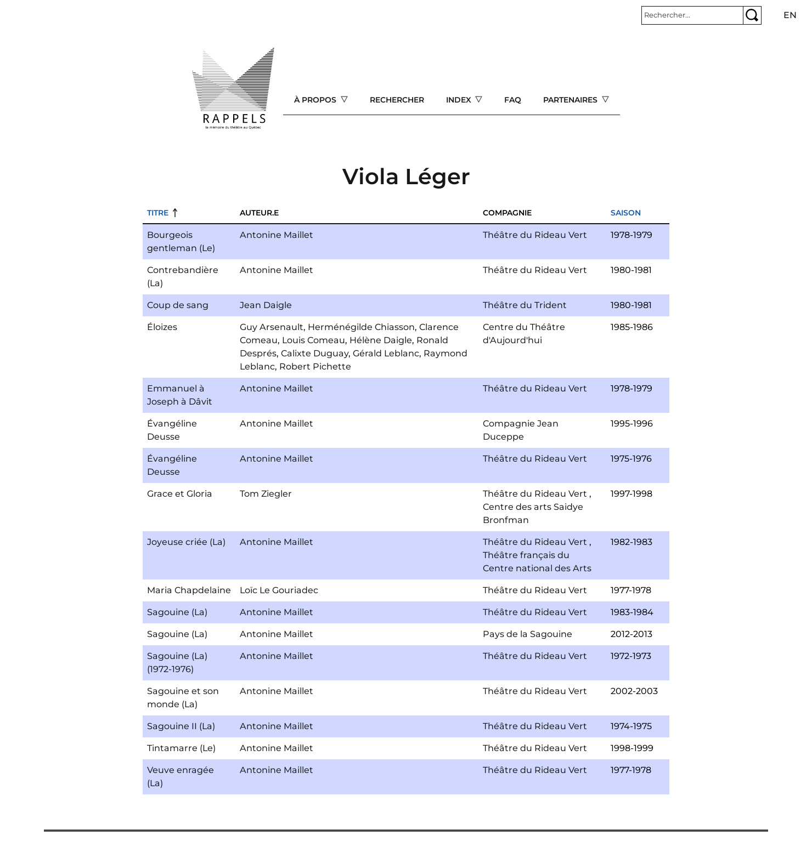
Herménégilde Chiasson (361, 327)
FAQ (512, 100)
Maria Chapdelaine (189, 590)
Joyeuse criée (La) (186, 542)
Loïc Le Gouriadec (279, 590)
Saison (626, 213)
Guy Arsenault (271, 327)
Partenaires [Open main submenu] (571, 100)
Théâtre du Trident (525, 305)
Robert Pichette (315, 366)
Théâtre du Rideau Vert (535, 235)
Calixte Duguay (314, 353)
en (790, 15)
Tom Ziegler (266, 493)
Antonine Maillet (276, 235)
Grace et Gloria (179, 493)
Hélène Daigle (380, 340)
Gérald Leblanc (386, 353)
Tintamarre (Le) (181, 748)
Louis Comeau (313, 340)
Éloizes (162, 327)
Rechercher (397, 100)
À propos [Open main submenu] (316, 100)
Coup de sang (177, 305)
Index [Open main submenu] (459, 100)
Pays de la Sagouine (527, 634)
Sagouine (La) (177, 612)
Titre (157, 213)
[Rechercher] (692, 15)
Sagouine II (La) (181, 726)
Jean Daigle (266, 305)
